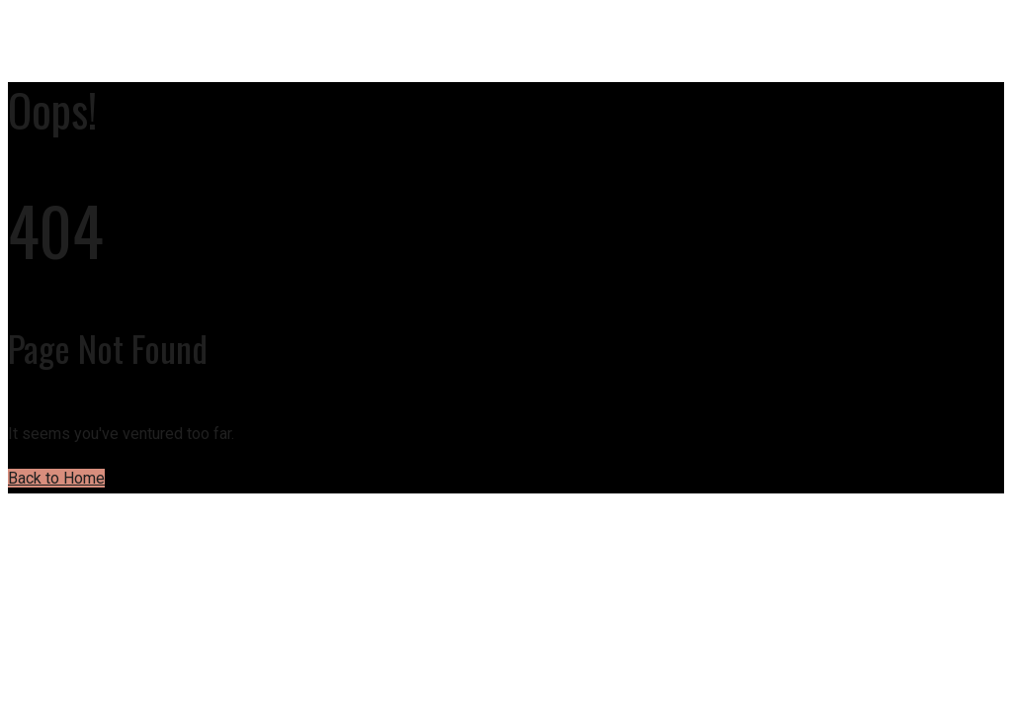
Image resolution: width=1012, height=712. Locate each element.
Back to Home (56, 478)
